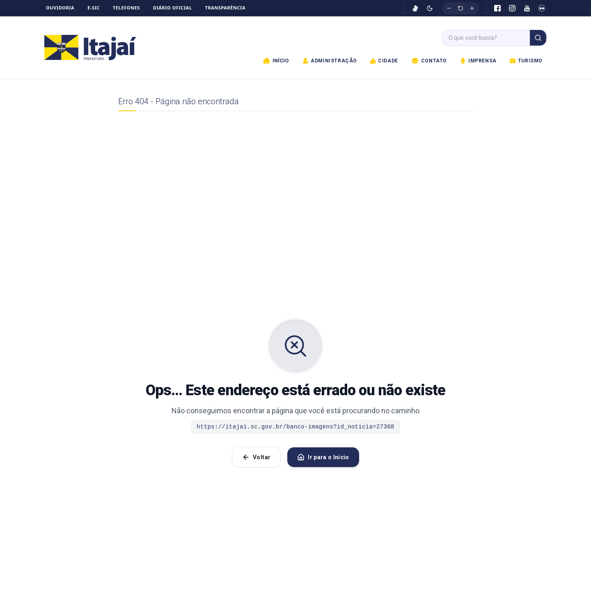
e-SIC (93, 8)
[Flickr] (542, 8)
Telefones (126, 8)
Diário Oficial (172, 8)
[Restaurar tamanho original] (460, 8)
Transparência (225, 8)
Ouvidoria (60, 8)
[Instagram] (512, 8)
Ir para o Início (323, 457)
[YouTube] (527, 8)
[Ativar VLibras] (415, 8)
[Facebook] (497, 8)
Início (276, 60)
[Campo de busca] (486, 38)
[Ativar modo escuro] (429, 8)
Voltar (256, 457)
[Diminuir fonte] (449, 8)
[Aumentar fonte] (472, 8)
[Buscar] (538, 38)
